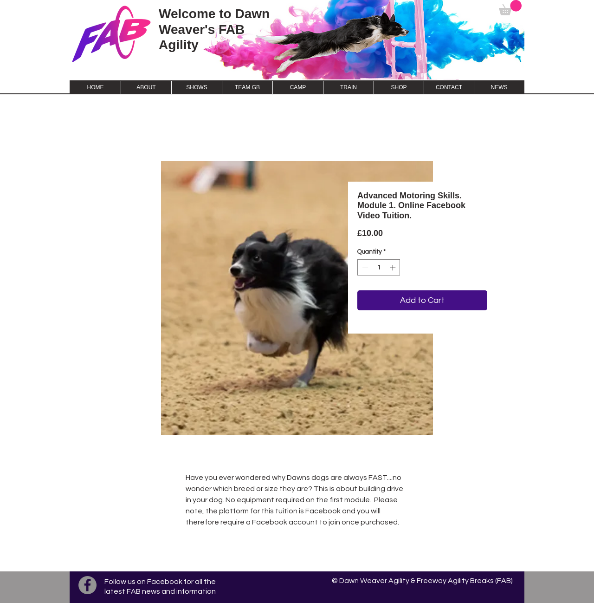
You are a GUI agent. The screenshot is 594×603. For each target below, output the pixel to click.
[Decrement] (364, 267)
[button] (510, 7)
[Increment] (393, 267)
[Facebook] (87, 585)
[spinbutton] (379, 267)
